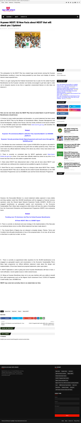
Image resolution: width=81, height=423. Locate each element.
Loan (57, 385)
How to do (74, 385)
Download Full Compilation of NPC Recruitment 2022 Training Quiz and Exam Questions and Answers (72, 165)
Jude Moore (4, 28)
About (6, 2)
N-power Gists (7, 311)
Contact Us (71, 420)
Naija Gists (14, 311)
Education (72, 387)
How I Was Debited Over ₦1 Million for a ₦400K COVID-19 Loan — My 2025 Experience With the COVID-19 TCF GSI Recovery (67, 86)
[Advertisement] (27, 61)
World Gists (58, 387)
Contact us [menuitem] (24, 16)
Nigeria (19, 311)
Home (3, 2)
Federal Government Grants (61, 375)
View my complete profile (61, 75)
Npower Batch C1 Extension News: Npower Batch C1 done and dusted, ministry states (71, 138)
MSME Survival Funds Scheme (65, 385)
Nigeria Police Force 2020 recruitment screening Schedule (67, 382)
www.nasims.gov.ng (37, 125)
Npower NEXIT (6, 19)
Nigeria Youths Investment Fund (62, 380)
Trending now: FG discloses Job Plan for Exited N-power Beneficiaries (27, 217)
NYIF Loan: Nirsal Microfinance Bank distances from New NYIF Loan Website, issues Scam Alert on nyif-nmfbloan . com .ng (68, 97)
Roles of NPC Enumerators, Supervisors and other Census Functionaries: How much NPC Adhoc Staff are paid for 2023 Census (72, 155)
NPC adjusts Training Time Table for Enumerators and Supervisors (71, 130)
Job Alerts (71, 371)
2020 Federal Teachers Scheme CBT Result (64, 389)
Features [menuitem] (8, 16)
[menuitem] (3, 17)
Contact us (11, 2)
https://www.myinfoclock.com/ (21, 420)
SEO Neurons (8, 420)
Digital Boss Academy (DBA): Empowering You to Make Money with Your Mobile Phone (67, 89)
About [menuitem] (16, 16)
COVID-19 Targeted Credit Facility (62, 378)
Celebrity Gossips (65, 387)
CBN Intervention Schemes (61, 373)
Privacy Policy (17, 2)
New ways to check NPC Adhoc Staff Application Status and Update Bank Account (72, 146)
